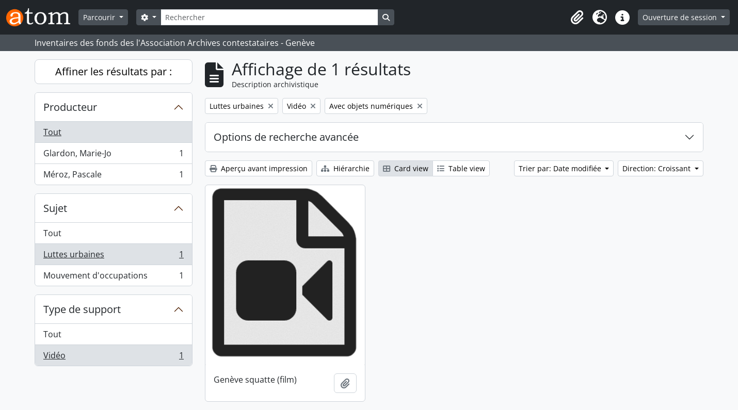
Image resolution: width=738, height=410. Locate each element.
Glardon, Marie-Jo (113, 155)
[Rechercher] (269, 17)
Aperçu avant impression (259, 168)
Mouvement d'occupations (113, 277)
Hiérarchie (345, 168)
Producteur (70, 107)
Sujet (55, 208)
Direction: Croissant (657, 168)
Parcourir (100, 17)
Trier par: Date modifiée (561, 168)
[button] (577, 17)
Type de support (82, 309)
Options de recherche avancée (286, 137)
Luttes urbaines (113, 256)
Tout (52, 132)
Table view (461, 168)
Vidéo (113, 357)
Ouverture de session (681, 17)
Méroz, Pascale (113, 176)
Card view (405, 168)
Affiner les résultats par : (113, 71)
